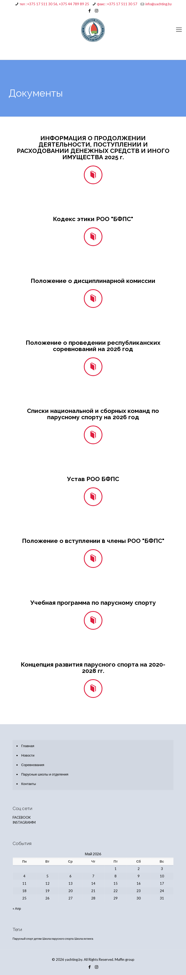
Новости (27, 755)
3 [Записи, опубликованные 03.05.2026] (162, 869)
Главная (27, 746)
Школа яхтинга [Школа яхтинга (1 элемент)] (83, 938)
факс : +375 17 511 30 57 (117, 4)
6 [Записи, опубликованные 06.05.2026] (70, 876)
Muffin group (124, 959)
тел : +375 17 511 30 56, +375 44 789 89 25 (54, 4)
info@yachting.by (158, 4)
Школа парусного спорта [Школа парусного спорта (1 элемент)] (58, 938)
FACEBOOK (22, 817)
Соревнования (32, 765)
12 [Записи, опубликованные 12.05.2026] (47, 883)
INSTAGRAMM (24, 822)
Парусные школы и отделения (44, 774)
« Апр (17, 908)
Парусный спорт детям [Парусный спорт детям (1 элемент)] (27, 938)
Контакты (28, 784)
